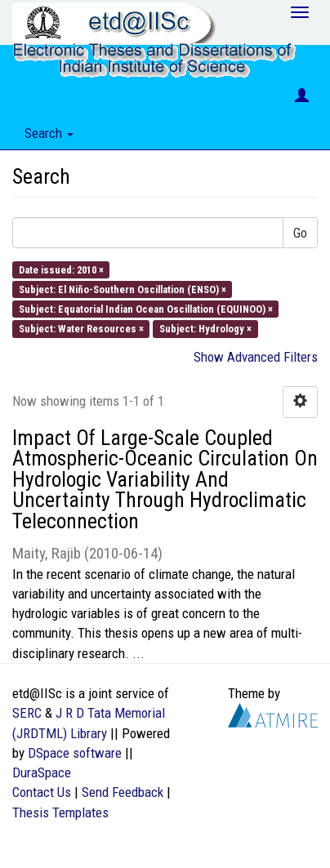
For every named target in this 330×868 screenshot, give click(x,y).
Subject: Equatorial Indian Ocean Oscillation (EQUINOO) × (146, 309)
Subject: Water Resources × (81, 329)
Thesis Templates (60, 812)
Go (300, 233)
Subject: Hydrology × (205, 329)
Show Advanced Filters (256, 357)
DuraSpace (41, 772)
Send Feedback (122, 792)
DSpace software (75, 753)
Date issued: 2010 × (61, 269)
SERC (27, 713)
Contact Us (41, 792)
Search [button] (49, 133)
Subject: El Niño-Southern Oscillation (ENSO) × (122, 289)
